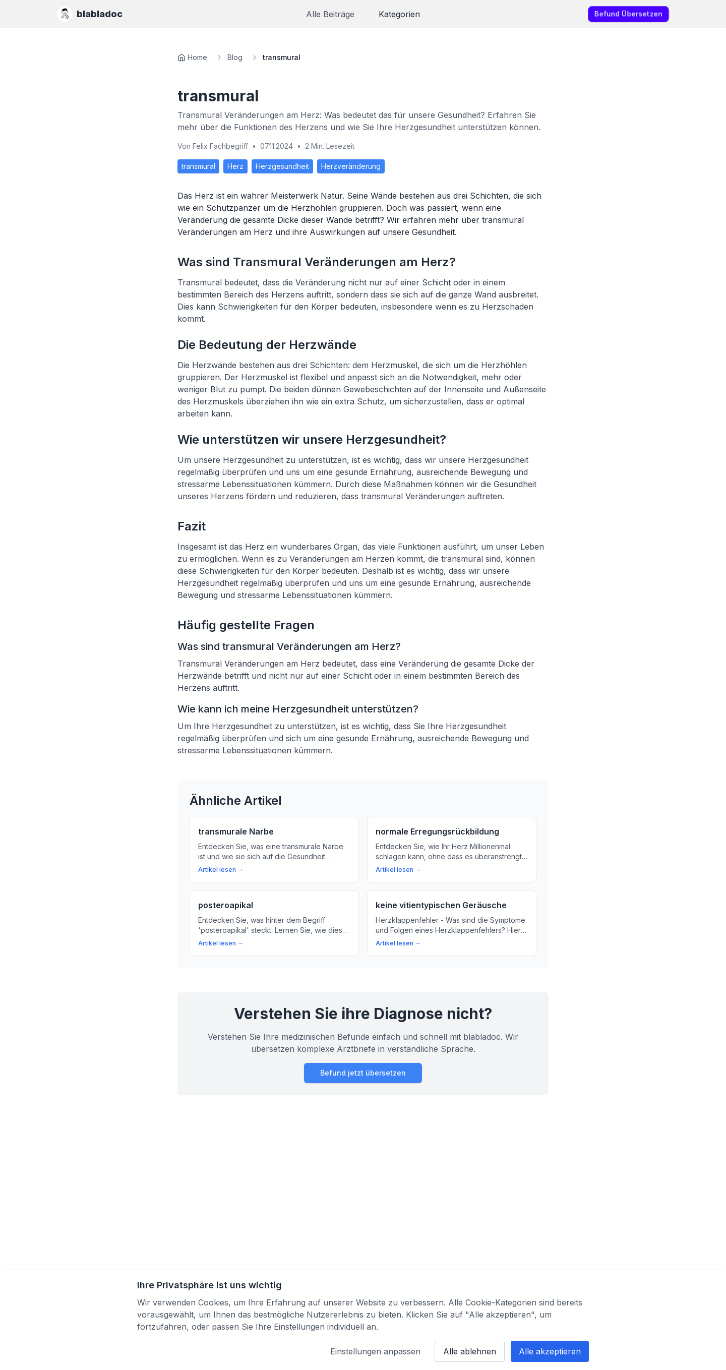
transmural (198, 166)
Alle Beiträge (330, 14)
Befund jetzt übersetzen (363, 1072)
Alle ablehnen (469, 1351)
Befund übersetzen (628, 14)
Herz (235, 166)
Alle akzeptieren (550, 1351)
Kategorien (399, 14)
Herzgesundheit (282, 166)
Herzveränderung (351, 166)
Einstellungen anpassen (375, 1351)
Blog (235, 57)
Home (197, 57)
